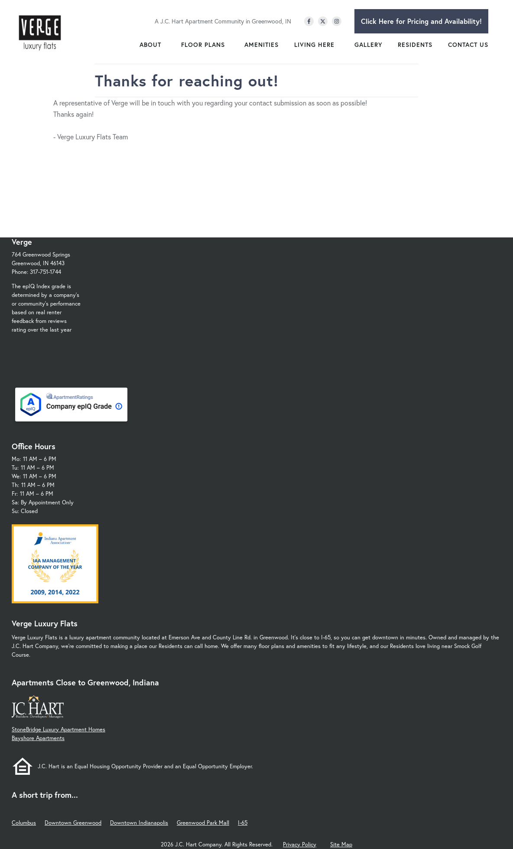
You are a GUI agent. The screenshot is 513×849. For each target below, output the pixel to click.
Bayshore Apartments (38, 738)
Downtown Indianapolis (139, 822)
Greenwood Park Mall (203, 822)
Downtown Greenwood (73, 822)
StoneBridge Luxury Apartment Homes (58, 729)
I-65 (242, 822)
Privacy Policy (299, 844)
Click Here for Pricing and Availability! (421, 21)
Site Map (341, 844)
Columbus (24, 822)
